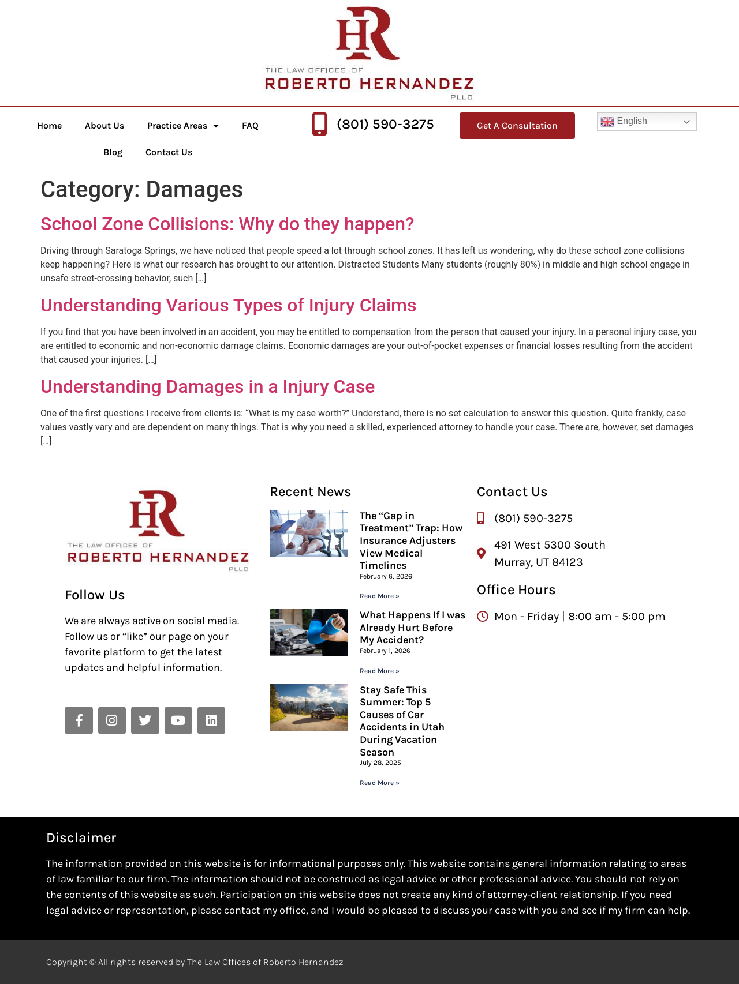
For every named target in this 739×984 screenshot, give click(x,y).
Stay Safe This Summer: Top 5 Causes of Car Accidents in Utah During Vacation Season (402, 720)
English (623, 122)
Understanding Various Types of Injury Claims (228, 305)
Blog (112, 152)
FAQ (250, 125)
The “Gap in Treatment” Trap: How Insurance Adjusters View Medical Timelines (411, 540)
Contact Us (168, 152)
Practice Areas (183, 125)
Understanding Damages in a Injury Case (207, 386)
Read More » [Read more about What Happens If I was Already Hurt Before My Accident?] (380, 671)
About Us (104, 125)
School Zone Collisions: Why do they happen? (227, 224)
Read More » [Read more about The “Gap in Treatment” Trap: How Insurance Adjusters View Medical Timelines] (380, 596)
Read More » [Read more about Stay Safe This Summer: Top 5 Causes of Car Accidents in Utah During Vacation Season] (380, 783)
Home (49, 125)
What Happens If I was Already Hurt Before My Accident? (412, 627)
